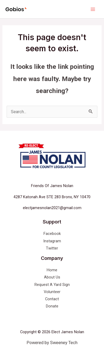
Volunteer (52, 291)
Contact (52, 299)
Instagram (52, 241)
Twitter (52, 248)
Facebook (52, 233)
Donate (52, 306)
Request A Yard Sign (52, 284)
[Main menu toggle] (93, 9)
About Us (52, 277)
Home (52, 270)
